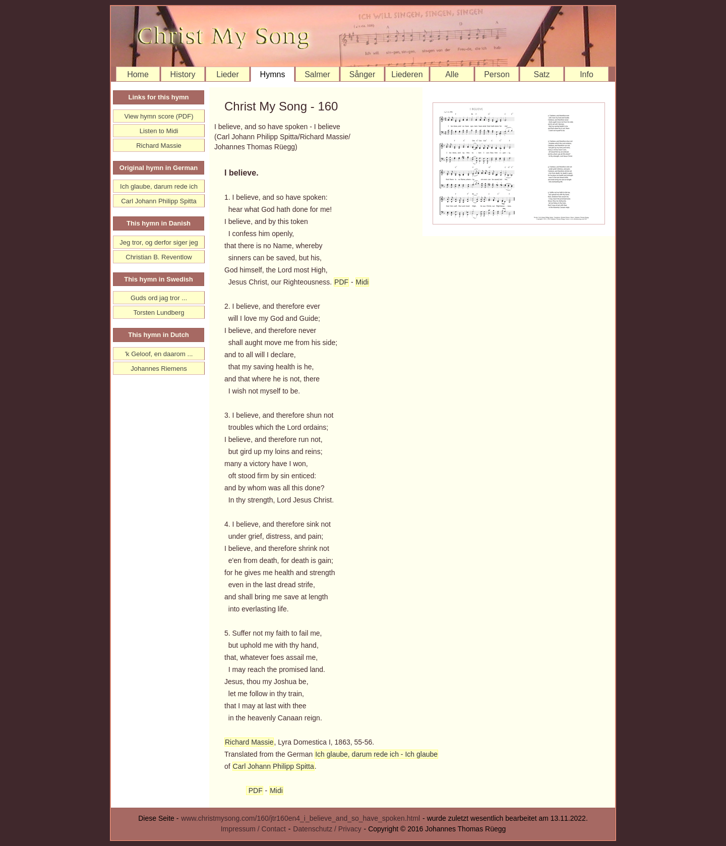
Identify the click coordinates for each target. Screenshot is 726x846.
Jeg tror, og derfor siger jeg (158, 242)
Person (497, 74)
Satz (541, 74)
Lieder (227, 74)
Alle (452, 74)
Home (138, 74)
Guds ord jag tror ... (159, 298)
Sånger (362, 74)
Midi (362, 282)
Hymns (272, 74)
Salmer (317, 74)
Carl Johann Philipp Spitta (273, 766)
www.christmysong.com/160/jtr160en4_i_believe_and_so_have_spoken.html (300, 818)
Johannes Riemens (159, 368)
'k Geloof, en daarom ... (159, 354)
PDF (341, 282)
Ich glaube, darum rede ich (159, 186)
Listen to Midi (159, 131)
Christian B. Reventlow (159, 257)
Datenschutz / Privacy (327, 829)
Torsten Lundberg (158, 312)
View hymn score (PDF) (158, 116)
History (183, 74)
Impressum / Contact (253, 829)
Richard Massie (249, 742)
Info (586, 74)
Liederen (406, 74)
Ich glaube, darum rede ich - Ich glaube (376, 754)
